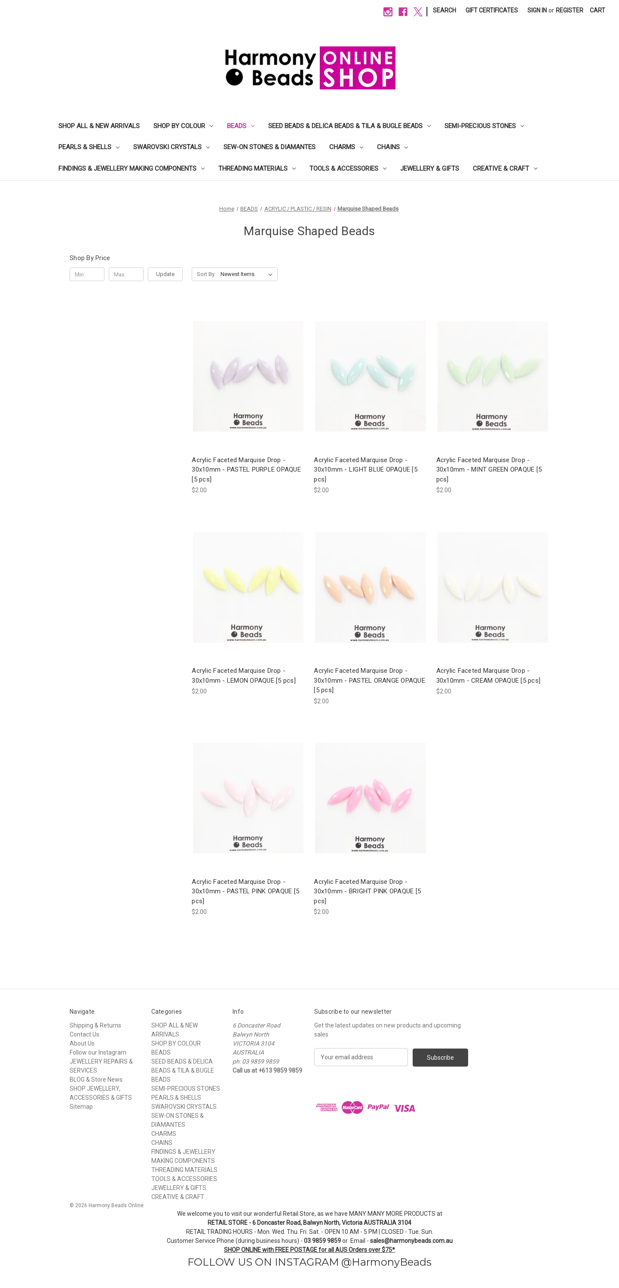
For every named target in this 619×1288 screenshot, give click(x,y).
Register (569, 10)
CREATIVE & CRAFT (505, 168)
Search (444, 10)
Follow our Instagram (98, 1052)
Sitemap (81, 1106)
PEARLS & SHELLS (89, 147)
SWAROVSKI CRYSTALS (171, 147)
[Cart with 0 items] (597, 10)
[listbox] (248, 274)
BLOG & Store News (96, 1079)
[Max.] (126, 274)
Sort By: (206, 274)
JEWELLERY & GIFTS (429, 168)
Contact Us (84, 1034)
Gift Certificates (492, 10)
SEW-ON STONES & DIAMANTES (270, 147)
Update (165, 274)
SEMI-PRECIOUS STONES (484, 126)
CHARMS (346, 147)
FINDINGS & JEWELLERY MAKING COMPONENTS (131, 168)
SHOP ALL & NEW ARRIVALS (99, 126)
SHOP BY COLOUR (183, 126)
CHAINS (392, 147)
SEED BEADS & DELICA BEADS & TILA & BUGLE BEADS (349, 126)
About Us (82, 1043)
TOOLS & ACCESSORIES (348, 168)
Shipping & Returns (95, 1025)
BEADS (240, 126)
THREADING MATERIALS (257, 168)
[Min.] (87, 274)
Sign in (537, 10)
